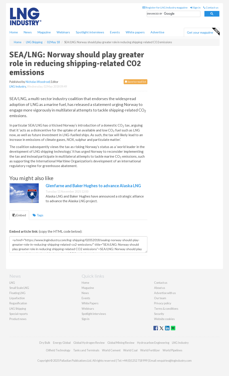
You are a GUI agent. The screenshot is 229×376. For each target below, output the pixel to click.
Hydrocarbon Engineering (153, 342)
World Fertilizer (150, 350)
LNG (12, 282)
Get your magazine (203, 32)
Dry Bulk (44, 342)
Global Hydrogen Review (89, 342)
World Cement (111, 350)
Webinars (63, 32)
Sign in (195, 7)
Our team (160, 298)
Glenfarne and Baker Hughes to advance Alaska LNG (93, 185)
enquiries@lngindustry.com (174, 360)
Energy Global (62, 342)
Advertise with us (165, 293)
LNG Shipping (17, 308)
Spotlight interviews (90, 32)
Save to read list (135, 81)
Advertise (157, 32)
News (85, 293)
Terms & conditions (166, 308)
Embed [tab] (19, 215)
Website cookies (164, 319)
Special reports (18, 314)
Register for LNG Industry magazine (165, 7)
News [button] (28, 32)
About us (159, 288)
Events (115, 32)
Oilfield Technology (58, 350)
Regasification (18, 303)
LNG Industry (17, 86)
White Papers (90, 303)
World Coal (130, 350)
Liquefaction (17, 298)
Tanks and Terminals (86, 350)
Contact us (210, 7)
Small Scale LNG (19, 288)
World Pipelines (172, 350)
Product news (17, 319)
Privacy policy (162, 303)
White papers (135, 32)
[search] (173, 14)
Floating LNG (17, 293)
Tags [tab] (38, 215)
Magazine (44, 32)
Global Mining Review (120, 342)
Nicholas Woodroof (38, 82)
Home (14, 32)
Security (159, 314)
